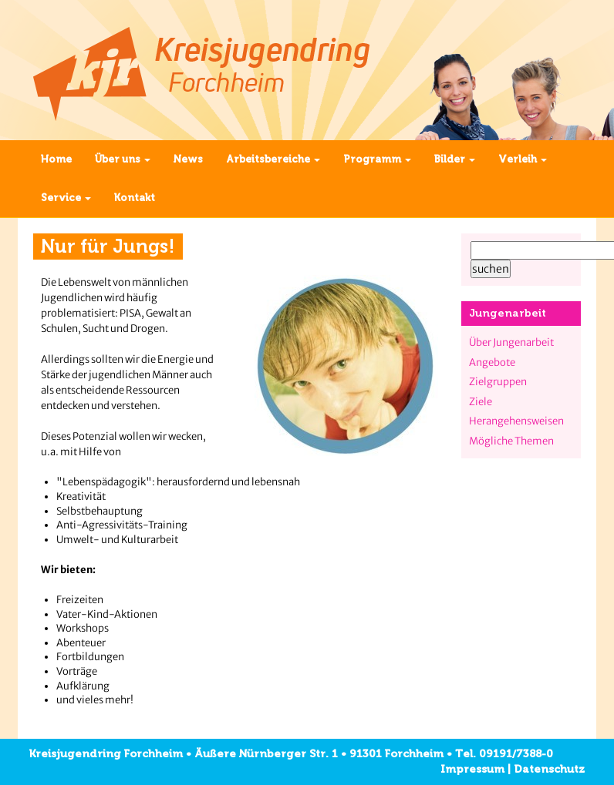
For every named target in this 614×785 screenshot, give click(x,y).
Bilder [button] (454, 159)
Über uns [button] (122, 159)
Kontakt (134, 197)
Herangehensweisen (516, 421)
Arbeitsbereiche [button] (273, 159)
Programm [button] (377, 159)
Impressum (472, 769)
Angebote (492, 362)
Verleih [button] (522, 159)
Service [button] (66, 197)
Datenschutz (549, 769)
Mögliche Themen (511, 441)
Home (56, 159)
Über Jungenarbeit (511, 342)
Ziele (480, 401)
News (188, 159)
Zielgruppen (498, 381)
